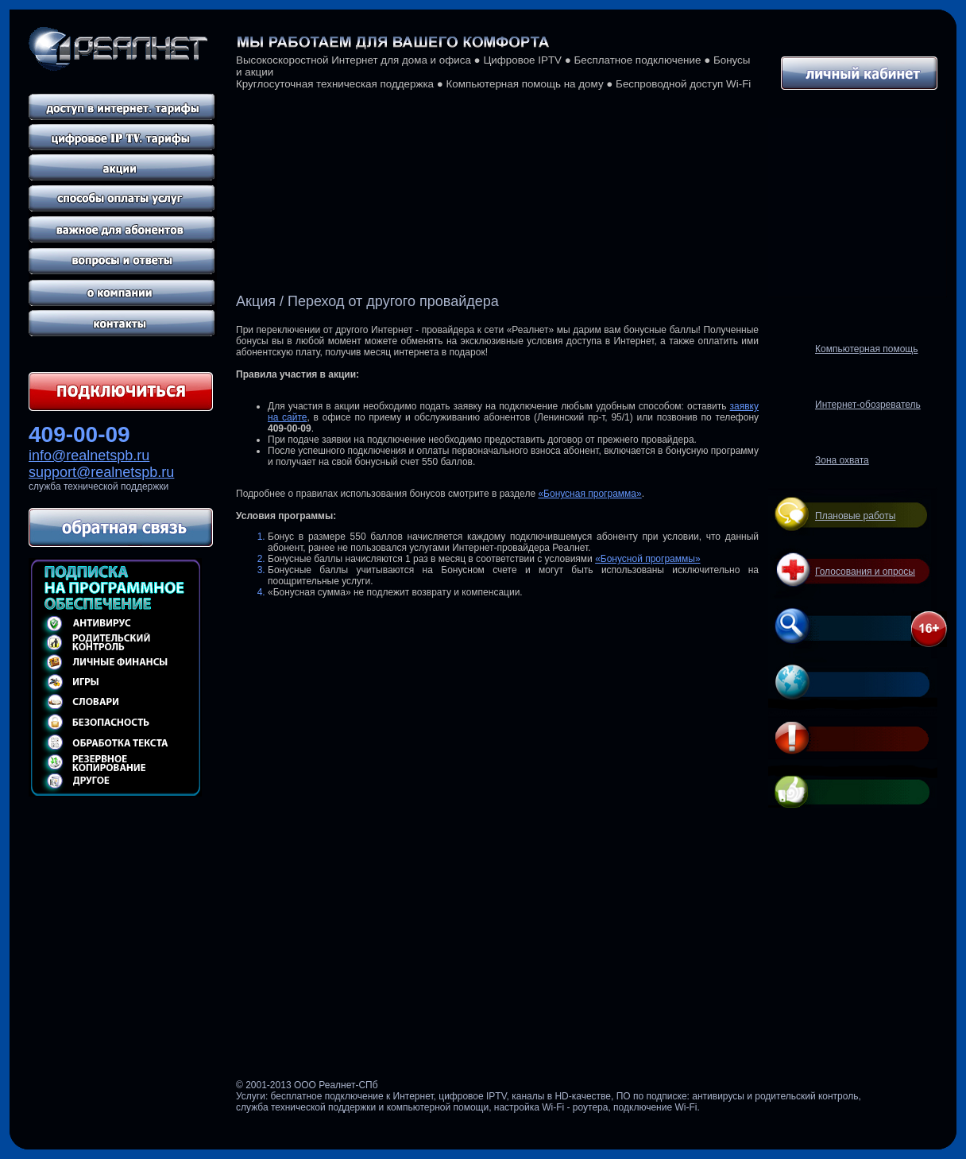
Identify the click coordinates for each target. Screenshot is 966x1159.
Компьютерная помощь (866, 349)
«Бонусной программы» (647, 558)
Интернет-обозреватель (868, 404)
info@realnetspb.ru (89, 455)
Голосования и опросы (865, 571)
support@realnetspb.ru (101, 472)
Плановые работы (855, 515)
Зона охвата (842, 460)
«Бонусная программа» (589, 493)
